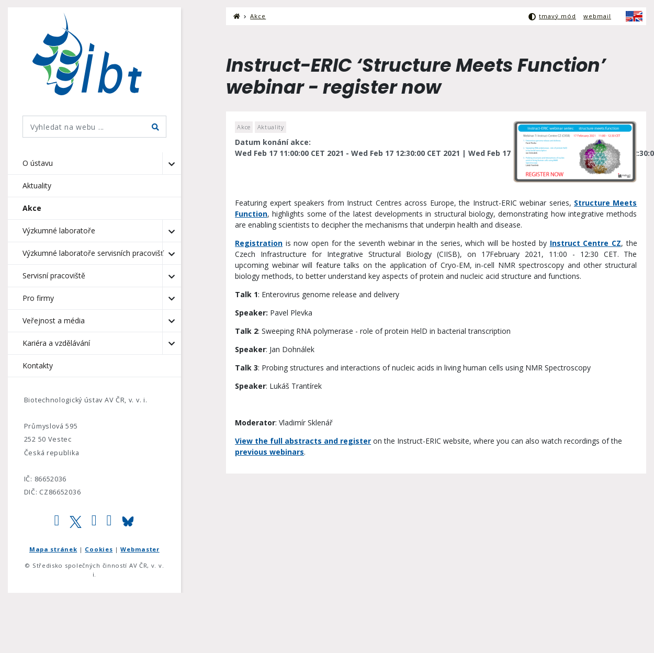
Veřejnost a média (53, 320)
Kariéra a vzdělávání (56, 343)
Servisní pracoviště (53, 275)
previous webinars (269, 452)
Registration (259, 243)
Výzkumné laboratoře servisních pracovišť (92, 253)
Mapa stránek (53, 549)
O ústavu (37, 163)
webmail (597, 16)
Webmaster (139, 549)
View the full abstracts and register (303, 441)
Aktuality (36, 185)
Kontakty (37, 365)
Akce (31, 208)
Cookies (98, 549)
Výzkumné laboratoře (58, 230)
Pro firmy (38, 298)
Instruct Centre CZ (585, 243)
